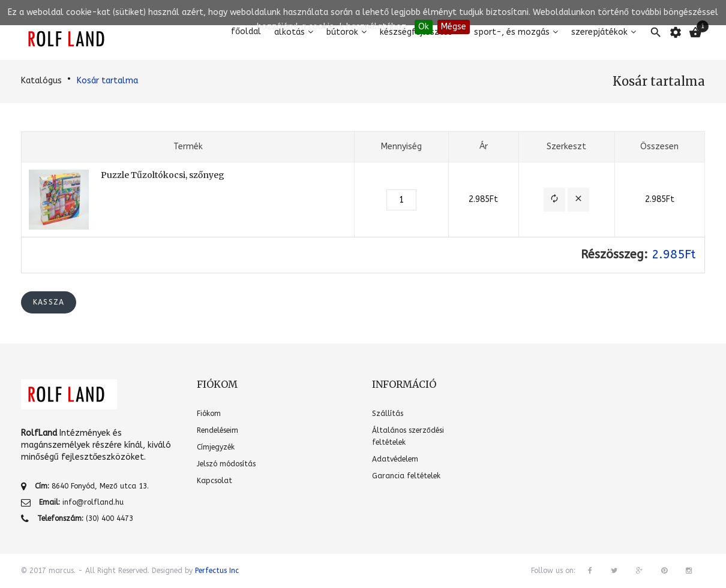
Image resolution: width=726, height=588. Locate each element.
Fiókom (209, 413)
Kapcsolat (214, 481)
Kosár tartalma (107, 81)
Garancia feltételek (406, 476)
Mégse (453, 27)
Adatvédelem (395, 459)
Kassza (48, 302)
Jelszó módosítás (226, 464)
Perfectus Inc (217, 570)
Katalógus (41, 81)
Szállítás (387, 413)
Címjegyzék (216, 447)
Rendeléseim (217, 430)
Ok (423, 27)
